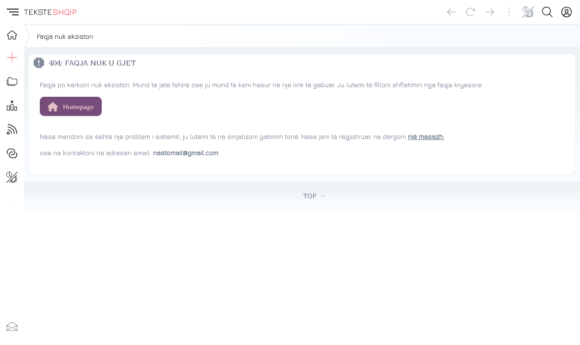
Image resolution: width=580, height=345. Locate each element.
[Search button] (547, 12)
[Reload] (470, 12)
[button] (12, 12)
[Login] (566, 12)
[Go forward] (489, 12)
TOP (314, 196)
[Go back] (451, 12)
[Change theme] (528, 12)
